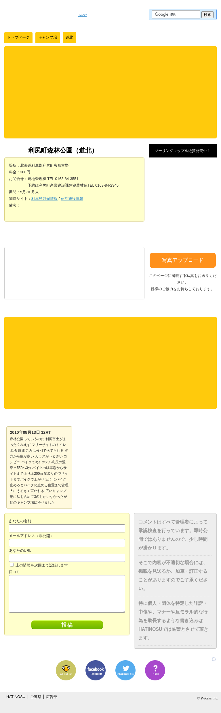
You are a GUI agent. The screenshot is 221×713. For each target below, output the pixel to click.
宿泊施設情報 (72, 198)
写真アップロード (182, 260)
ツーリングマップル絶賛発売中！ (183, 151)
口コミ (14, 572)
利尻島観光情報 (44, 198)
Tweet (82, 15)
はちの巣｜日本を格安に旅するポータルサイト (38, 14)
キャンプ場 (47, 37)
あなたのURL (20, 550)
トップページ (18, 37)
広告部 (51, 697)
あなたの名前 (20, 521)
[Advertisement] (110, 92)
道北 (69, 37)
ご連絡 (35, 697)
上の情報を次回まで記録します (39, 565)
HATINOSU (15, 697)
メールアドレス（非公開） (31, 536)
